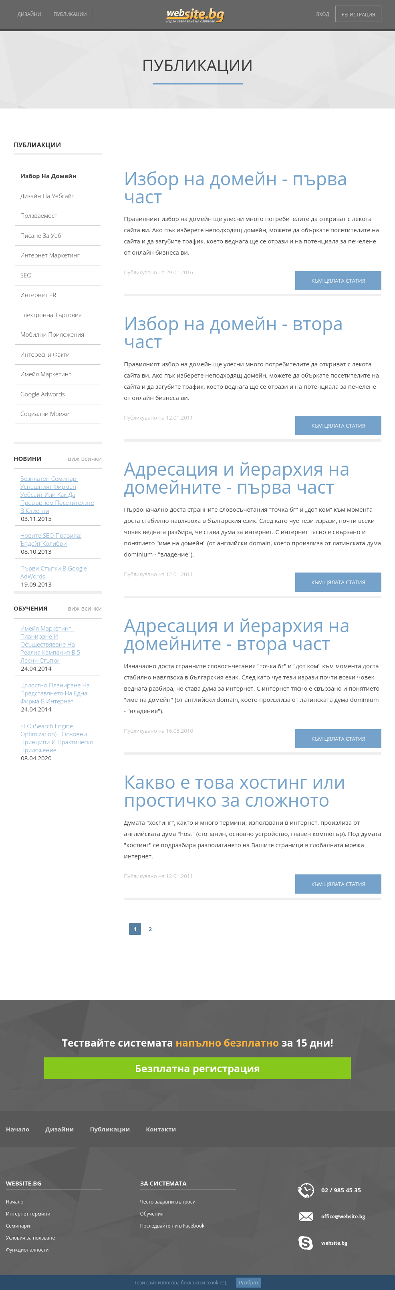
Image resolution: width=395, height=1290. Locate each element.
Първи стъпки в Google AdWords (53, 572)
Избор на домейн (48, 176)
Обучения (151, 1213)
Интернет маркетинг (50, 255)
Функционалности (27, 1249)
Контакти (161, 1129)
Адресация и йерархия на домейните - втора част (237, 634)
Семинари (18, 1225)
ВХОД (322, 14)
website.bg (334, 1243)
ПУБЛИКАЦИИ (70, 14)
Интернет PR (38, 295)
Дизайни (59, 1129)
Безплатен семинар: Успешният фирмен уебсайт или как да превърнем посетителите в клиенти (57, 494)
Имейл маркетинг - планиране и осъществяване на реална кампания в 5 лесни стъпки (50, 644)
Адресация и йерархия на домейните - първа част (237, 477)
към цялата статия (338, 280)
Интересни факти (45, 354)
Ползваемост (38, 215)
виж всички (85, 458)
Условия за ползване (30, 1237)
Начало (17, 1129)
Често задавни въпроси (168, 1201)
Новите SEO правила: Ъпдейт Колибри (51, 539)
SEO (26, 275)
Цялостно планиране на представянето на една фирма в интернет (55, 693)
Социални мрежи (45, 414)
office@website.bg (343, 1216)
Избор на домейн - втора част (233, 332)
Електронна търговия (51, 315)
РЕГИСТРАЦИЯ (358, 14)
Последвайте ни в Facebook (172, 1225)
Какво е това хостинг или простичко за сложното (234, 791)
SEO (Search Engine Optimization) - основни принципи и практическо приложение (56, 738)
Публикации (110, 1129)
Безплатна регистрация (197, 1068)
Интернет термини (28, 1213)
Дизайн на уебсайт (47, 196)
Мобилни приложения (52, 334)
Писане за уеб (40, 235)
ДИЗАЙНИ (29, 14)
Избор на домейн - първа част (235, 187)
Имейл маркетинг (45, 374)
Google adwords (42, 394)
